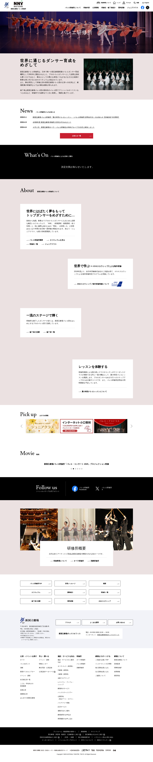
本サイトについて (87, 743)
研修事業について (106, 2)
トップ (118, 2)
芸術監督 (117, 666)
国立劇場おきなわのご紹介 (94, 737)
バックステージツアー (65, 695)
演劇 (21, 670)
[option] (42, 427)
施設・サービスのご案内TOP (66, 664)
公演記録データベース (46, 674)
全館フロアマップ (63, 681)
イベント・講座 (25, 678)
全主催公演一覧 (25, 682)
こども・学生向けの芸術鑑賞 (26, 687)
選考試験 (121, 7)
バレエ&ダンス (25, 666)
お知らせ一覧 (77, 136)
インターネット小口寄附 (103, 666)
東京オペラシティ (103, 743)
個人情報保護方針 (84, 740)
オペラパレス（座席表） (66, 669)
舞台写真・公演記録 (45, 670)
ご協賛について (100, 678)
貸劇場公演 (23, 696)
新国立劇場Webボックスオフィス (108, 638)
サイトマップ (95, 734)
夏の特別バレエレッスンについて (94, 392)
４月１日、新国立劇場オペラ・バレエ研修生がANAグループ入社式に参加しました (64, 127)
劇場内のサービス (63, 691)
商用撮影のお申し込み (65, 721)
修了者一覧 (50, 333)
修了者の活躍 (35, 333)
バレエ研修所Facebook (84, 489)
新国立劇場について (120, 662)
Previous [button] (22, 427)
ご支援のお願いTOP (102, 662)
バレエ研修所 (81, 666)
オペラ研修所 (79, 561)
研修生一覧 (34, 245)
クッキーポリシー (48, 743)
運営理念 (117, 678)
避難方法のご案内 (63, 713)
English (147, 2)
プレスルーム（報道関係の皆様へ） (65, 734)
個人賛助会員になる (102, 670)
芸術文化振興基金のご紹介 (48, 740)
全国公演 (23, 692)
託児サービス (62, 709)
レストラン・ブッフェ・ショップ (66, 686)
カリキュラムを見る (57, 241)
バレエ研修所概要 (36, 241)
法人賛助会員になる (102, 674)
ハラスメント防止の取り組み (103, 740)
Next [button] (131, 427)
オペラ (22, 662)
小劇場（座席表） (63, 677)
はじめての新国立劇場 (27, 700)
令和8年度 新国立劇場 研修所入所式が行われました (52, 122)
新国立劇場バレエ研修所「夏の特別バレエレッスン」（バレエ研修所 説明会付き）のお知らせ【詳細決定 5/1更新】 (76, 117)
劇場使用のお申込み (64, 717)
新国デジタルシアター (27, 674)
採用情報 (117, 674)
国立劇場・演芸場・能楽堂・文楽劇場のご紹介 (63, 737)
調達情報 (84, 734)
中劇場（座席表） (63, 673)
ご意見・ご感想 (69, 740)
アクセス (128, 2)
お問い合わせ (120, 625)
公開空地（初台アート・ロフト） (66, 700)
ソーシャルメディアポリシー (67, 743)
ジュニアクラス (132, 7)
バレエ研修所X (107, 489)
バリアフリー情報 (63, 705)
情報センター (43, 666)
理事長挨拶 (117, 670)
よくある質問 (94, 625)
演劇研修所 (95, 561)
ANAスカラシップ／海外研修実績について (93, 285)
